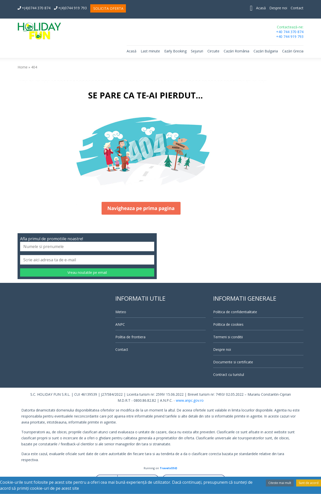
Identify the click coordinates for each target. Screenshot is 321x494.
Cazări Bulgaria (266, 51)
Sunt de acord (308, 483)
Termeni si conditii (228, 337)
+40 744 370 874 (289, 31)
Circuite (213, 51)
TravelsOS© (168, 468)
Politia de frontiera (130, 337)
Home (23, 67)
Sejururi (197, 51)
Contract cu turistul (228, 374)
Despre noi (278, 8)
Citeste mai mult (279, 483)
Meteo (120, 311)
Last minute (150, 51)
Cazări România (236, 51)
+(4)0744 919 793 (70, 8)
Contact (297, 8)
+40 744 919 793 (289, 36)
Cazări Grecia (292, 51)
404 (34, 67)
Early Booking (175, 51)
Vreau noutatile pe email (87, 272)
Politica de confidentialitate (235, 311)
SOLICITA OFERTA (108, 8)
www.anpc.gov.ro (190, 400)
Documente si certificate (233, 362)
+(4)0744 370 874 (34, 8)
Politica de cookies (228, 324)
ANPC (120, 324)
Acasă (261, 8)
